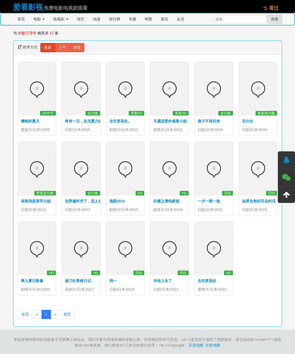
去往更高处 (207, 281)
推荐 (77, 47)
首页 (21, 19)
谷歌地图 (212, 345)
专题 (132, 19)
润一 (113, 281)
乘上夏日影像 (32, 281)
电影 (39, 19)
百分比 (247, 121)
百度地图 (196, 345)
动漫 (96, 19)
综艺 (80, 19)
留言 (164, 19)
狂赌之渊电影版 (166, 201)
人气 (62, 47)
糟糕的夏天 (30, 121)
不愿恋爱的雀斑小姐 (170, 121)
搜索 (274, 19)
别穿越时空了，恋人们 (83, 201)
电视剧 (60, 19)
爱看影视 (28, 7)
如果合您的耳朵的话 (259, 201)
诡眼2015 (117, 201)
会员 (180, 19)
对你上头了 (162, 281)
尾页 (67, 314)
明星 (148, 19)
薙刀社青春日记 (78, 281)
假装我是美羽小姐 (36, 201)
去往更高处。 (120, 121)
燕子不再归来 (209, 121)
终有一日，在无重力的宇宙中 (89, 121)
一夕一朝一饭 (209, 201)
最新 (48, 47)
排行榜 (114, 19)
